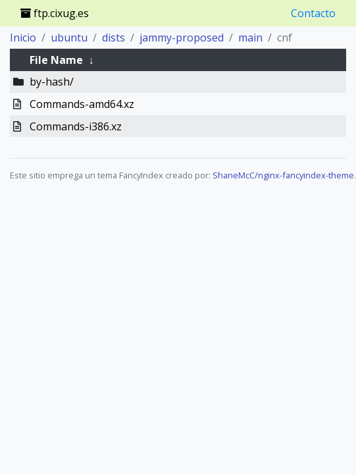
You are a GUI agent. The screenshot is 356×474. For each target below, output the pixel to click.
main (250, 37)
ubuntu (69, 37)
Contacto (313, 13)
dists (113, 37)
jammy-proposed (182, 37)
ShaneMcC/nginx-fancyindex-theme (283, 175)
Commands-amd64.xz (82, 104)
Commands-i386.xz (76, 126)
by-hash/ (52, 81)
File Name (56, 60)
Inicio (23, 37)
